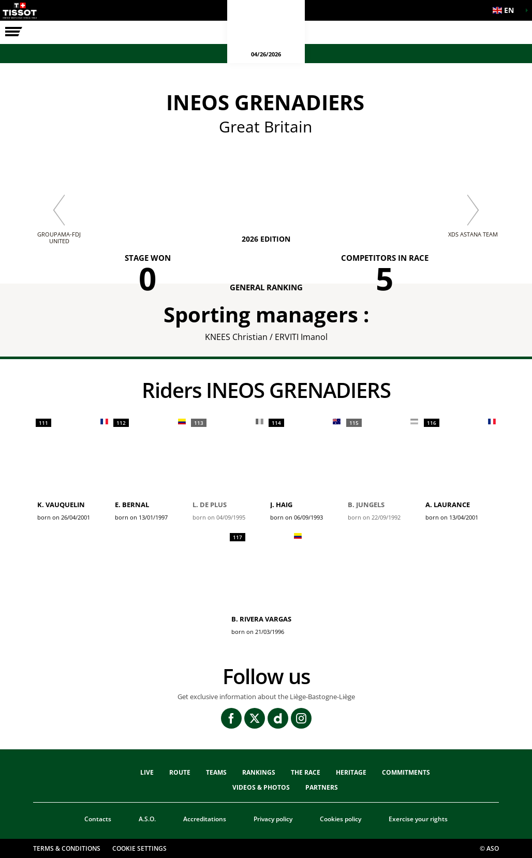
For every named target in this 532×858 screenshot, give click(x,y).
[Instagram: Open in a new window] (301, 718)
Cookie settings (139, 848)
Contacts (97, 819)
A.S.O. (147, 819)
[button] (506, 10)
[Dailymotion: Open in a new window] (278, 718)
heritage (351, 772)
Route (179, 772)
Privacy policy (273, 819)
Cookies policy (340, 819)
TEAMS (216, 772)
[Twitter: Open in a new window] (254, 718)
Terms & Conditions (66, 848)
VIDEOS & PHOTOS (261, 787)
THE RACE (305, 772)
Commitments (406, 772)
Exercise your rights (418, 819)
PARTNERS (321, 787)
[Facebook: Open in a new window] (231, 718)
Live (147, 772)
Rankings (258, 772)
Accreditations (204, 819)
